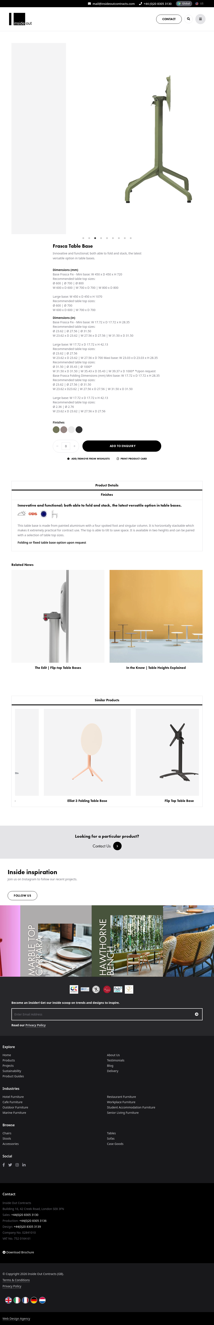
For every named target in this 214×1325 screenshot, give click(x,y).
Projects (8, 1066)
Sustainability (12, 1071)
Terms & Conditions (16, 1280)
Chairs (7, 1133)
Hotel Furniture (13, 1097)
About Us (113, 1055)
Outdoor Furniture (15, 1107)
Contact (169, 19)
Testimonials (115, 1060)
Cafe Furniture (12, 1102)
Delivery (112, 1071)
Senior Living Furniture (123, 1113)
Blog (110, 1066)
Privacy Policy (35, 1025)
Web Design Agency (16, 1319)
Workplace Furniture (121, 1102)
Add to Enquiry (123, 446)
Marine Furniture (14, 1113)
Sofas (111, 1138)
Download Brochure (18, 1252)
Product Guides (13, 1076)
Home (7, 1055)
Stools (7, 1138)
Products (9, 1060)
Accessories (11, 1144)
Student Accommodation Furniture (131, 1107)
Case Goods (115, 1144)
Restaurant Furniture (121, 1097)
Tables (111, 1133)
